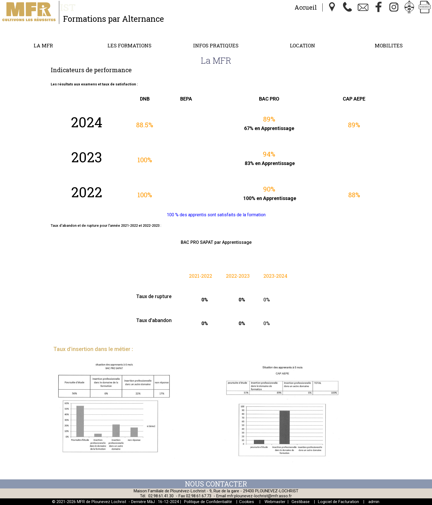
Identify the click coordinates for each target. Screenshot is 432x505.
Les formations (129, 45)
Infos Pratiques (216, 45)
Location (302, 45)
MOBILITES (389, 45)
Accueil (306, 7)
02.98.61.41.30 (161, 495)
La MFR (43, 45)
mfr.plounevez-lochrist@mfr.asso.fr (259, 495)
